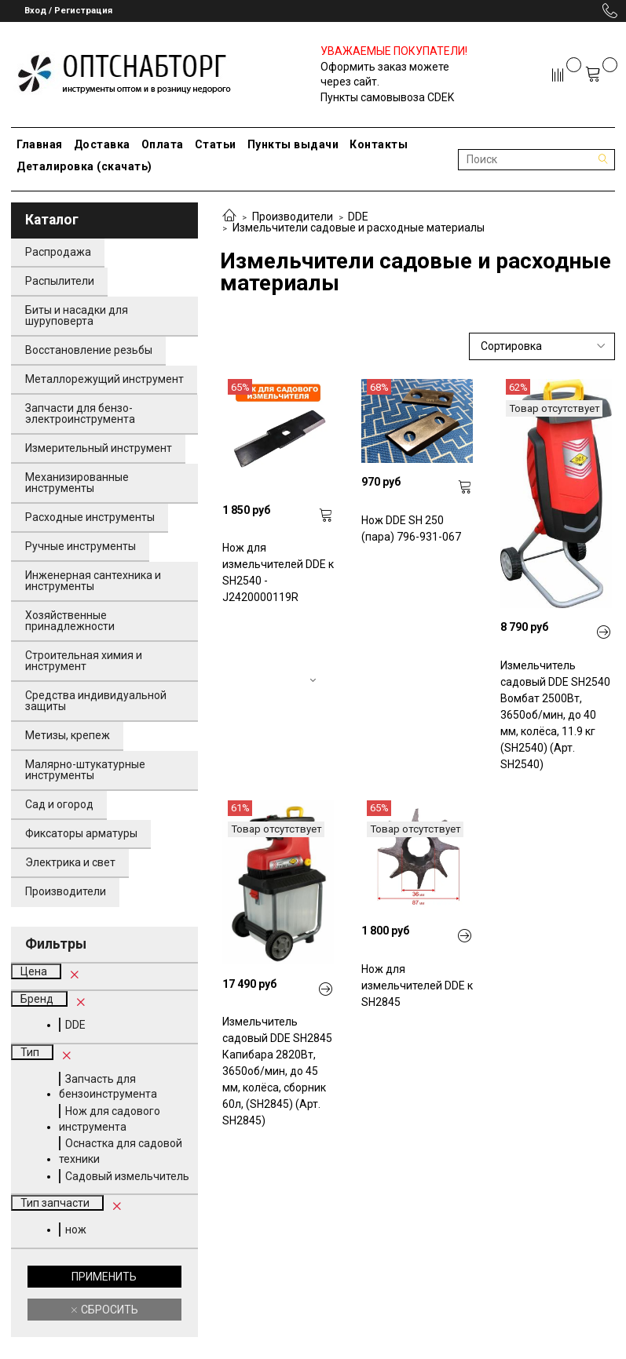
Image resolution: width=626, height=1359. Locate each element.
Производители (292, 216)
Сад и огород (59, 804)
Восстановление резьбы (88, 350)
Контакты (379, 144)
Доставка (102, 144)
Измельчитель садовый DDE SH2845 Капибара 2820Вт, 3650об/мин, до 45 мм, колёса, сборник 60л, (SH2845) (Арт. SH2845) (277, 1071)
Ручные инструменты (80, 546)
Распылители (59, 281)
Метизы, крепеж (67, 735)
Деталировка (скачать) (84, 166)
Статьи (215, 144)
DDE (358, 216)
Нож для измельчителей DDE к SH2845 (417, 985)
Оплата (162, 144)
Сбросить (108, 1309)
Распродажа (58, 252)
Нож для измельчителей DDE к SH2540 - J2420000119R (278, 572)
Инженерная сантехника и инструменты (93, 580)
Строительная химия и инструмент (83, 660)
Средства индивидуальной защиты (96, 700)
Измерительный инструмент (98, 448)
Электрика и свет (70, 862)
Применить (104, 1276)
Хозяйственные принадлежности (70, 620)
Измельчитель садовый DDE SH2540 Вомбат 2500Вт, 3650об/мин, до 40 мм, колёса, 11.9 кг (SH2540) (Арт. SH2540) (555, 715)
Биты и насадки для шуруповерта (76, 315)
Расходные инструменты (90, 517)
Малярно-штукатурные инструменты (85, 770)
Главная (39, 144)
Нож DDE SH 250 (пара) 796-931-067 (411, 528)
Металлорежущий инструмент (104, 379)
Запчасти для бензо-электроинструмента (80, 413)
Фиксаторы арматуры (81, 833)
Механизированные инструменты (77, 482)
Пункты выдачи (293, 144)
